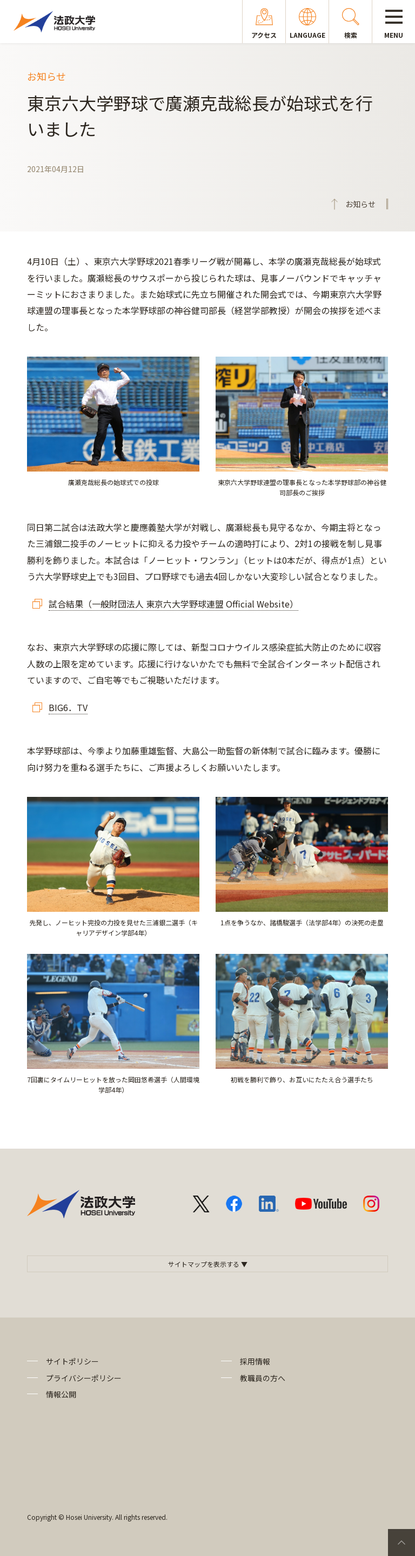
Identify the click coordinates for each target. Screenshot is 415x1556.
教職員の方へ (262, 1378)
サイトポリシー (72, 1361)
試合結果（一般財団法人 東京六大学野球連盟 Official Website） (173, 603)
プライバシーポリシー (84, 1378)
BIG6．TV (68, 707)
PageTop (401, 1542)
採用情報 (255, 1361)
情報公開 (61, 1394)
